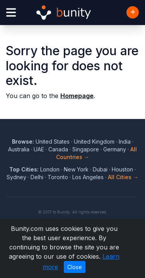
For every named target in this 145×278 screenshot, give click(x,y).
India (125, 141)
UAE (39, 149)
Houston (122, 169)
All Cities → (123, 177)
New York (76, 169)
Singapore (85, 149)
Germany (114, 149)
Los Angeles (88, 177)
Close (74, 267)
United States (53, 141)
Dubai (100, 169)
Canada (58, 149)
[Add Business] (132, 12)
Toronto (58, 177)
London (50, 169)
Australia (18, 149)
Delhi (37, 177)
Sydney (16, 177)
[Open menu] (11, 12)
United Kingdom (94, 141)
